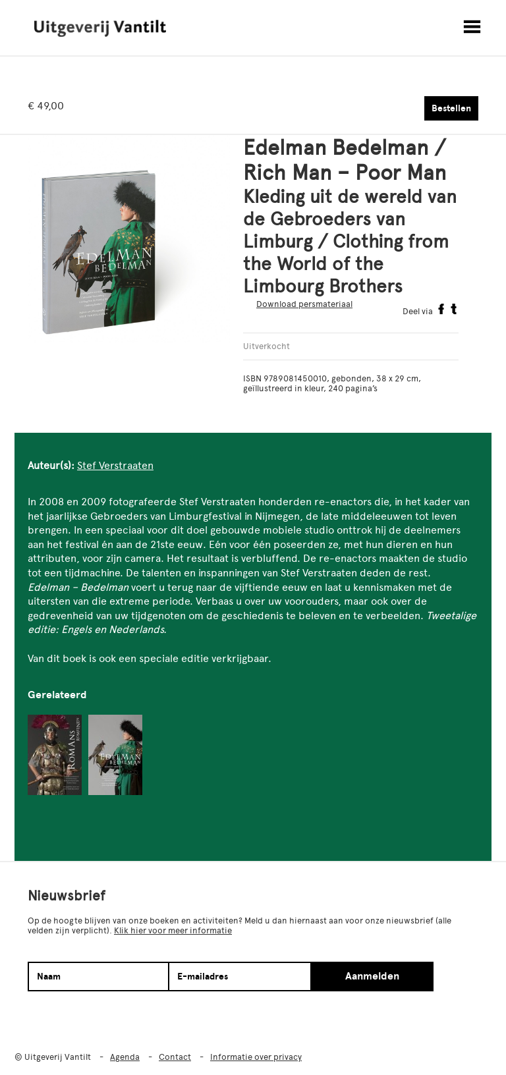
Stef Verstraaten (115, 465)
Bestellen (451, 108)
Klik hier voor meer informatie (173, 930)
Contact (175, 1057)
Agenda (125, 1057)
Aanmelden (372, 976)
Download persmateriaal (304, 304)
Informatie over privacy (256, 1057)
